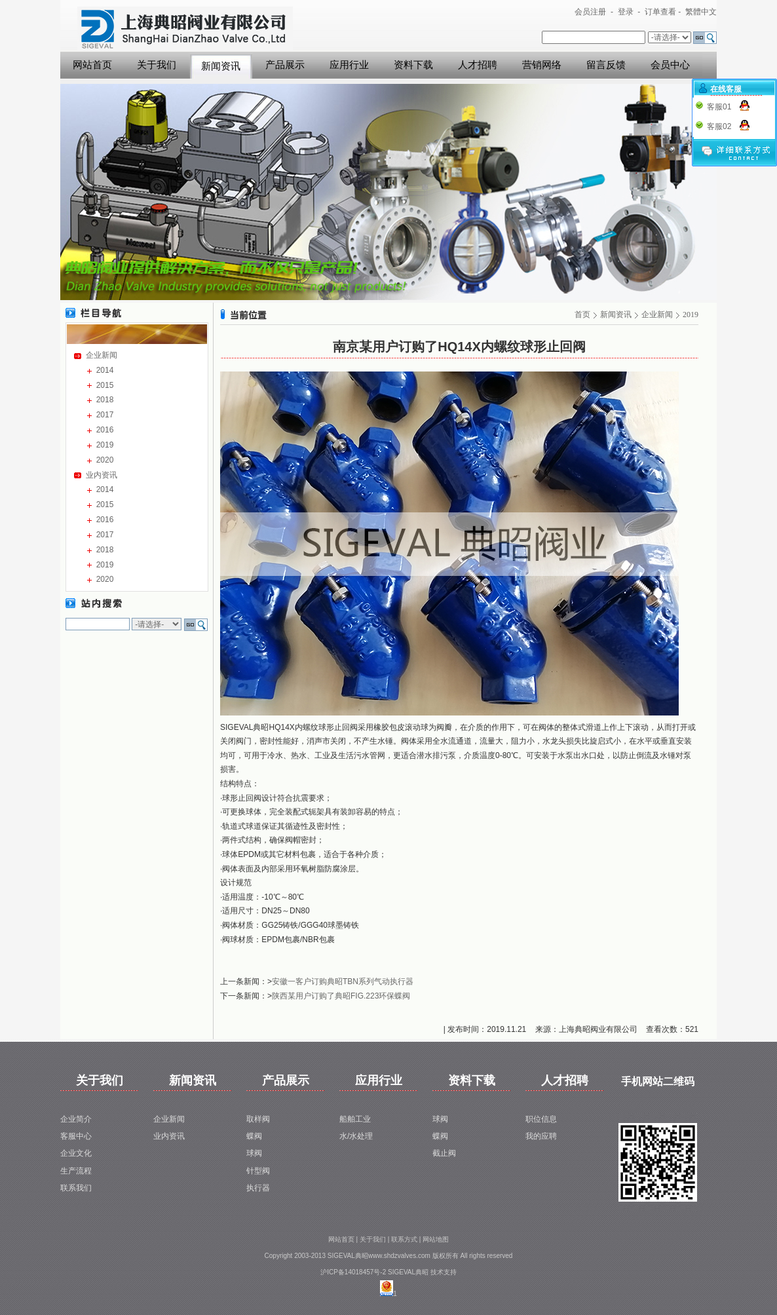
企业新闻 (101, 355)
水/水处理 (356, 1136)
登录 (626, 11)
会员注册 (590, 11)
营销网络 (541, 65)
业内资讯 (101, 475)
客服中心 (76, 1136)
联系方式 (404, 1239)
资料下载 (413, 65)
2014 (105, 370)
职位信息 (541, 1119)
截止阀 (444, 1153)
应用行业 (349, 65)
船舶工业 (355, 1119)
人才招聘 (477, 65)
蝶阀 (254, 1136)
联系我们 (76, 1187)
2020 (105, 460)
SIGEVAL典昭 (408, 1272)
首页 (582, 314)
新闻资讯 (220, 66)
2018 (105, 399)
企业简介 (76, 1119)
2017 (105, 414)
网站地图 (436, 1239)
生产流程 (76, 1170)
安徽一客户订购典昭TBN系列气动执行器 (342, 981)
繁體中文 (701, 11)
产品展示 (285, 65)
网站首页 (92, 65)
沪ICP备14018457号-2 (353, 1272)
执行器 (258, 1187)
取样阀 (258, 1119)
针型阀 (258, 1170)
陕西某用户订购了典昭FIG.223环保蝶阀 (341, 996)
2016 (105, 429)
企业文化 (76, 1153)
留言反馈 (606, 65)
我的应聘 (541, 1136)
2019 (105, 444)
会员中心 (670, 65)
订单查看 (660, 11)
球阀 (254, 1153)
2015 (105, 385)
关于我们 (156, 65)
